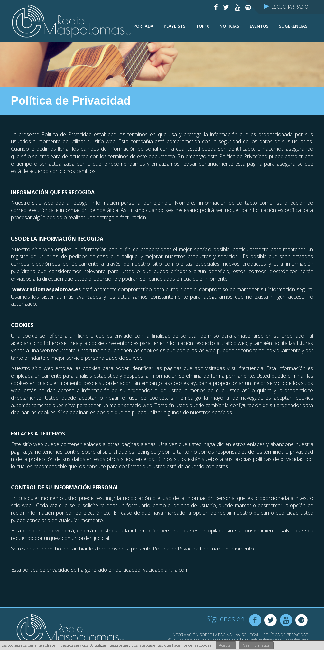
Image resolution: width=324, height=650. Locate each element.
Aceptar (225, 645)
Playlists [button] (175, 26)
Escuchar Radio (286, 7)
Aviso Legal (247, 634)
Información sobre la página (202, 634)
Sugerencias (293, 26)
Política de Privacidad (286, 634)
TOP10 (202, 26)
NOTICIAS (229, 26)
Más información (256, 645)
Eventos (259, 26)
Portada (143, 26)
